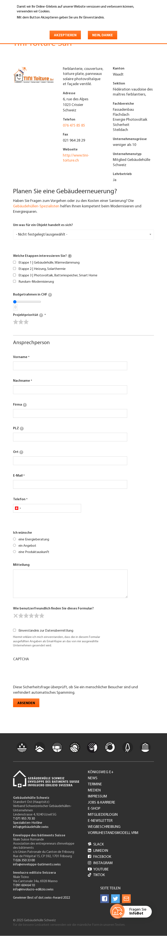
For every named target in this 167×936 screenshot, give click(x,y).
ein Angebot (27, 546)
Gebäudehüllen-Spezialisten (36, 206)
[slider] (21, 322)
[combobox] (17, 508)
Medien (94, 790)
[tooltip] (70, 256)
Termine (95, 784)
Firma (20, 405)
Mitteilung (21, 565)
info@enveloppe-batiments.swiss (37, 864)
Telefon (19, 499)
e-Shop (94, 809)
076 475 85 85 (74, 126)
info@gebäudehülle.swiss (30, 827)
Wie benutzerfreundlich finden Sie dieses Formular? (53, 608)
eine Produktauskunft (33, 552)
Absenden (26, 703)
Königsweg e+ (101, 772)
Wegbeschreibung (104, 827)
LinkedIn (98, 851)
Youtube (98, 869)
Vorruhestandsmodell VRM (113, 833)
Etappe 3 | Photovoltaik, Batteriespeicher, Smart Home (57, 275)
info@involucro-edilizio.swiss (33, 889)
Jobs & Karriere (101, 803)
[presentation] (46, 672)
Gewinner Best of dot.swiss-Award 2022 (41, 898)
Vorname (20, 357)
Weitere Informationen (35, 24)
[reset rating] (15, 615)
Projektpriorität (28, 315)
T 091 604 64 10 (24, 885)
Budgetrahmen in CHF (32, 295)
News (92, 778)
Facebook (99, 857)
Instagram (100, 863)
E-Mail (18, 475)
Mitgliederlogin (103, 815)
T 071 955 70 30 (24, 818)
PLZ (18, 429)
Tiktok (96, 875)
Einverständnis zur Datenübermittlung (45, 630)
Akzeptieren (65, 35)
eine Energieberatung (33, 539)
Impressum (97, 797)
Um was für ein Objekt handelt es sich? (43, 225)
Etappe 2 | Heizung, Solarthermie (42, 269)
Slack (96, 844)
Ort (18, 452)
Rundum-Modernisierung (36, 282)
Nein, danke (102, 35)
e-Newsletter (100, 821)
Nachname (21, 381)
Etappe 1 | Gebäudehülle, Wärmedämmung (49, 262)
